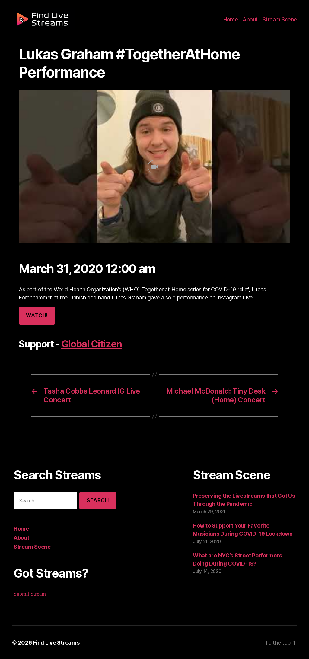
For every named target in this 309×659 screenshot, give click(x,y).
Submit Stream (30, 593)
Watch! (36, 315)
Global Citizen (89, 344)
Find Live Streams (53, 642)
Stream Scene (280, 22)
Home (234, 22)
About (253, 22)
